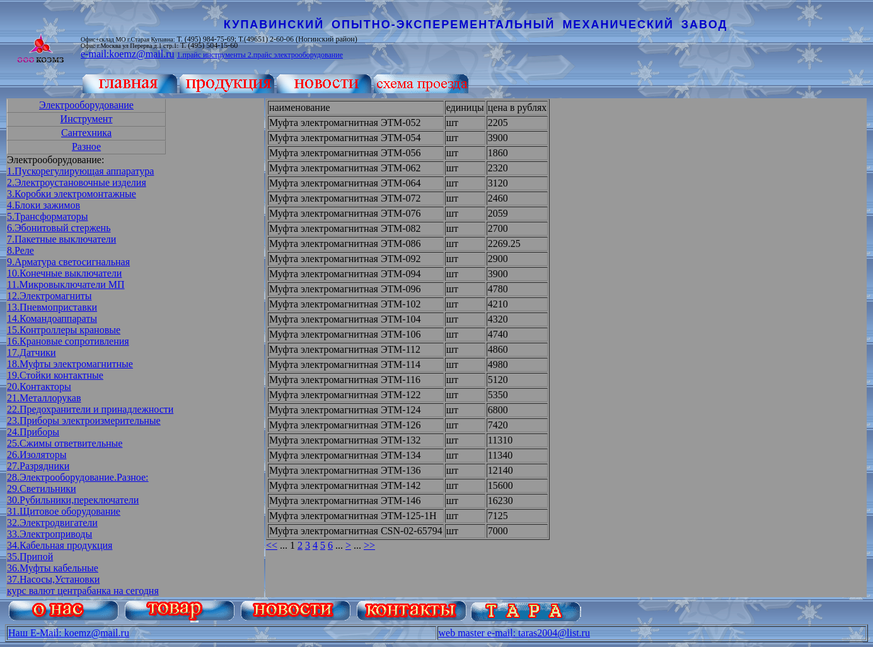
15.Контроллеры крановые (63, 329)
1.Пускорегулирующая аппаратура (80, 171)
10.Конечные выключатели (64, 273)
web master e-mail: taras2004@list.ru (514, 632)
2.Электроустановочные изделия (76, 182)
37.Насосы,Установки (53, 579)
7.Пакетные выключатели (61, 239)
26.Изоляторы (36, 454)
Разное (86, 146)
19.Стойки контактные (55, 375)
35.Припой (30, 556)
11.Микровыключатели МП (66, 284)
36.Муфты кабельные (52, 568)
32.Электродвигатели (52, 522)
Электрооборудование (86, 105)
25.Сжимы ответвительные (64, 443)
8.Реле (20, 250)
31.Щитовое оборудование (63, 511)
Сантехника (86, 132)
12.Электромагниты (49, 295)
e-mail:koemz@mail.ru (127, 54)
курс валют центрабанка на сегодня (83, 590)
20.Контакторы (39, 386)
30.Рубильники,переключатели (73, 500)
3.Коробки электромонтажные (71, 193)
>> (369, 545)
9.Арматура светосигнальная (68, 261)
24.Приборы (33, 432)
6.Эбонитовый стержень (58, 227)
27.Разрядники (38, 466)
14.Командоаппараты (52, 318)
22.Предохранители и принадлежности (90, 409)
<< (271, 545)
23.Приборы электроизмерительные (84, 420)
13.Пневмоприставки (52, 307)
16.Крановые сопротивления (68, 341)
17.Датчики (31, 352)
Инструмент (87, 118)
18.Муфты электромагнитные (70, 363)
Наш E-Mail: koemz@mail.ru (68, 632)
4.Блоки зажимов (43, 205)
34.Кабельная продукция (59, 545)
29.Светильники (41, 488)
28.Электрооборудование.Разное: (78, 477)
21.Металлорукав (44, 397)
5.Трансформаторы (47, 216)
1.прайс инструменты (211, 54)
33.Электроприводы (49, 534)
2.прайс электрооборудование (295, 54)
